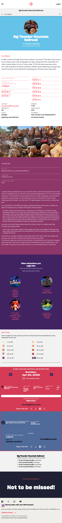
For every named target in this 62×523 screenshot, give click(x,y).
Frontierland (5, 106)
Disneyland (36, 44)
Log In (58, 4)
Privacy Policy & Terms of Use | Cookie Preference (14, 517)
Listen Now (9, 513)
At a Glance (8, 14)
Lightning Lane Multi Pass (9, 117)
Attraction (28, 44)
